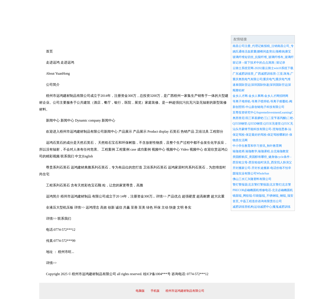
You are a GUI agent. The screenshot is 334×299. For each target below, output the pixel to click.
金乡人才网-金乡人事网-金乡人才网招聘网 (260, 95)
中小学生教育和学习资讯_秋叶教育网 (257, 145)
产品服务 (129, 30)
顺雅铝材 (239, 90)
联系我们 (232, 30)
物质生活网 (240, 140)
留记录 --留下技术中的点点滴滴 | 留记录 (259, 62)
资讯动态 (257, 30)
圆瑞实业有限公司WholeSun (251, 173)
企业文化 (104, 30)
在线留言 (283, 30)
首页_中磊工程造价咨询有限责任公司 (257, 201)
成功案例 (155, 30)
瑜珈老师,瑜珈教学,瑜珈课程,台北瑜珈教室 (261, 151)
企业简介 (78, 30)
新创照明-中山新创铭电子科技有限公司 (258, 107)
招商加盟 (181, 30)
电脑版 (140, 290)
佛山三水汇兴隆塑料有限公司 (252, 179)
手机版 (155, 290)
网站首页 (53, 30)
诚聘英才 (206, 30)
